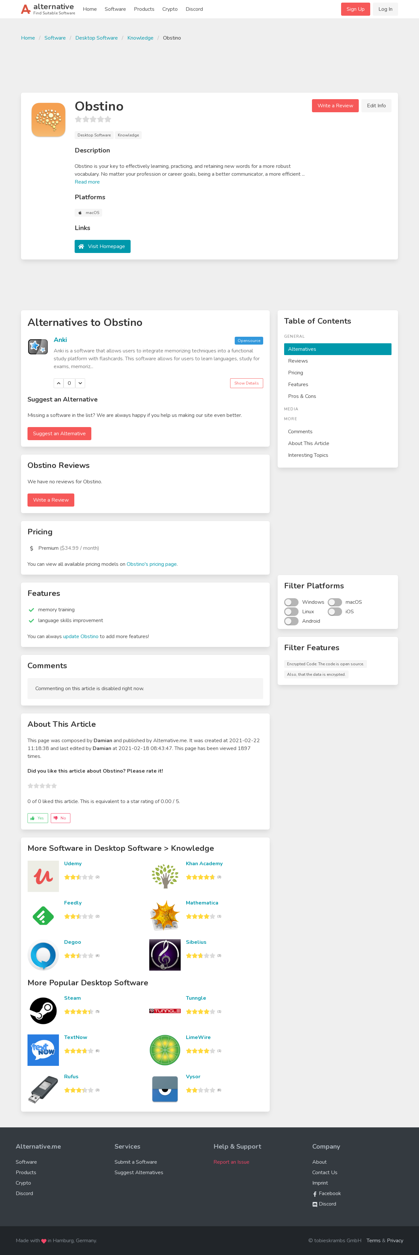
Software (115, 9)
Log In (385, 9)
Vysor (193, 1076)
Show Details (246, 383)
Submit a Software (136, 1162)
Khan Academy (204, 863)
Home (90, 9)
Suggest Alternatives (139, 1172)
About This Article (308, 443)
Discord (194, 9)
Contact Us (324, 1172)
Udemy (73, 863)
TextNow (75, 1037)
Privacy (395, 1240)
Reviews (298, 361)
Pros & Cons (302, 396)
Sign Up (356, 9)
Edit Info (376, 105)
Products (144, 9)
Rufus (71, 1076)
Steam (72, 998)
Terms (374, 1240)
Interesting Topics (308, 455)
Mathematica (202, 902)
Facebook (326, 1193)
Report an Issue (231, 1162)
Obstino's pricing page (152, 564)
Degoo (72, 942)
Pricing (295, 372)
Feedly (73, 902)
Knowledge (140, 38)
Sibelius (196, 942)
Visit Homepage (106, 246)
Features (298, 384)
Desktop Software (96, 38)
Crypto (170, 9)
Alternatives (302, 349)
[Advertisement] (209, 66)
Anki (60, 339)
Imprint (320, 1183)
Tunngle (196, 998)
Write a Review (335, 105)
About (319, 1162)
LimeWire (198, 1037)
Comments (300, 431)
